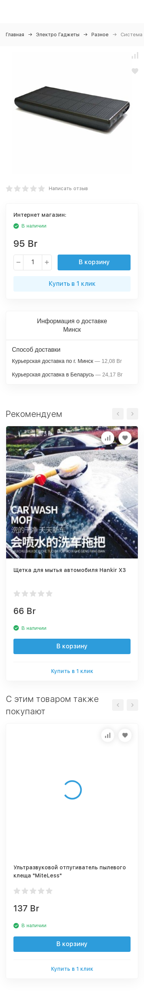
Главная (15, 34)
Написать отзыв (68, 188)
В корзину (94, 262)
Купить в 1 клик (72, 283)
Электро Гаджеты (57, 34)
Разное (100, 34)
